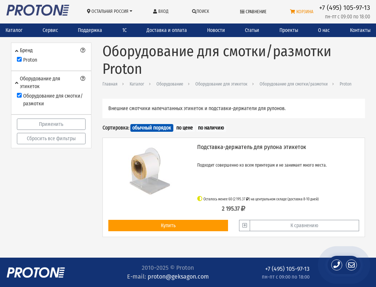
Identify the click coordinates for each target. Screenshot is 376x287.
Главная (110, 84)
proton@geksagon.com (178, 276)
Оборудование (169, 84)
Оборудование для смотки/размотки (294, 84)
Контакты (360, 30)
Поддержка (90, 30)
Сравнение (253, 11)
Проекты (288, 30)
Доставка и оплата (167, 30)
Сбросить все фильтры (51, 138)
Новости (216, 30)
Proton (345, 84)
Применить (51, 124)
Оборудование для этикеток (221, 84)
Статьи (252, 30)
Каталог (14, 30)
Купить (168, 225)
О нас (324, 30)
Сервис (50, 30)
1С (124, 30)
